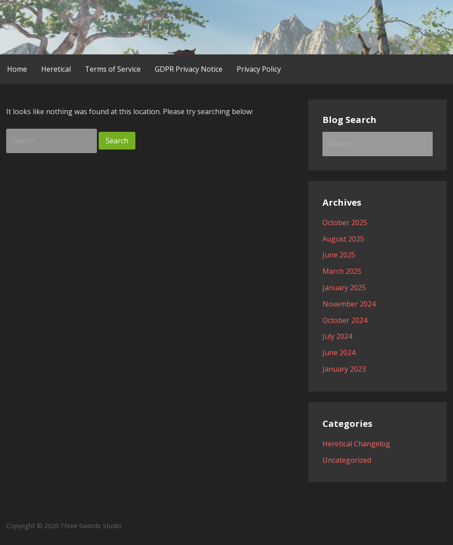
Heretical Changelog (356, 444)
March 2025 (341, 271)
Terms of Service (113, 69)
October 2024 (344, 320)
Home (17, 69)
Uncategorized (346, 460)
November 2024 (349, 304)
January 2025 (344, 287)
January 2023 (344, 369)
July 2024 (337, 336)
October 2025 (344, 222)
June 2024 (338, 352)
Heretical (56, 69)
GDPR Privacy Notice (189, 69)
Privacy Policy (259, 69)
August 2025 (343, 239)
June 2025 (338, 255)
